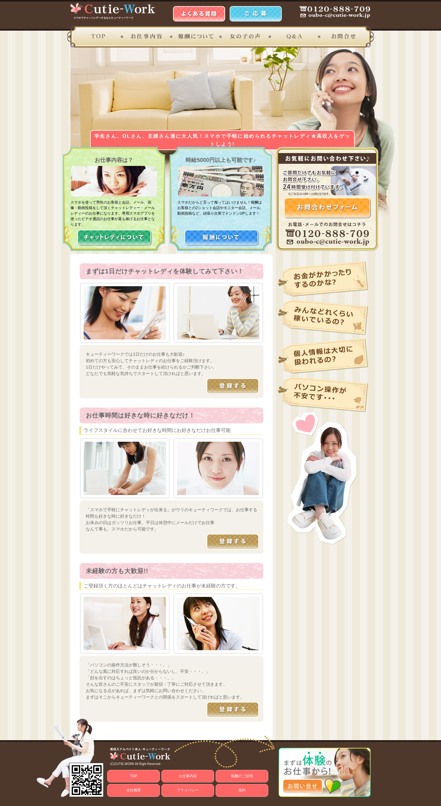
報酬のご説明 (242, 776)
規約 (242, 790)
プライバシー (188, 790)
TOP (133, 776)
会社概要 (133, 790)
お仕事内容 (188, 776)
